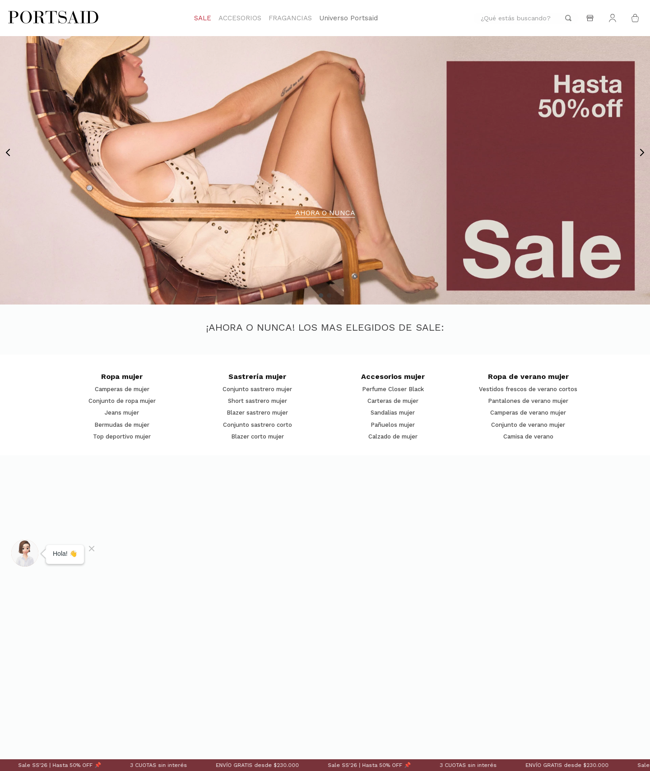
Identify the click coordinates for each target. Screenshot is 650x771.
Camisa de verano (528, 437)
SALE (202, 18)
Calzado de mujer (393, 437)
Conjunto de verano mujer (528, 425)
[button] (321, 295)
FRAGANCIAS (290, 18)
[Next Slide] (642, 152)
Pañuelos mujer (393, 425)
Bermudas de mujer (121, 425)
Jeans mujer (122, 413)
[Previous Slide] (8, 152)
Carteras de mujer (392, 401)
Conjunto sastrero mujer (257, 389)
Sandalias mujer (393, 413)
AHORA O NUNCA (325, 213)
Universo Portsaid (348, 18)
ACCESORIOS (239, 18)
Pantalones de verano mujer (528, 401)
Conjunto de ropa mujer (122, 401)
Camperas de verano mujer (528, 413)
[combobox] (526, 18)
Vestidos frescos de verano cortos (528, 389)
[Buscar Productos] (568, 18)
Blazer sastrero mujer (257, 413)
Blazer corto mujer (257, 437)
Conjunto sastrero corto (257, 425)
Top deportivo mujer (122, 437)
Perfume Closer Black (393, 389)
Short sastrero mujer (257, 401)
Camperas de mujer (122, 389)
